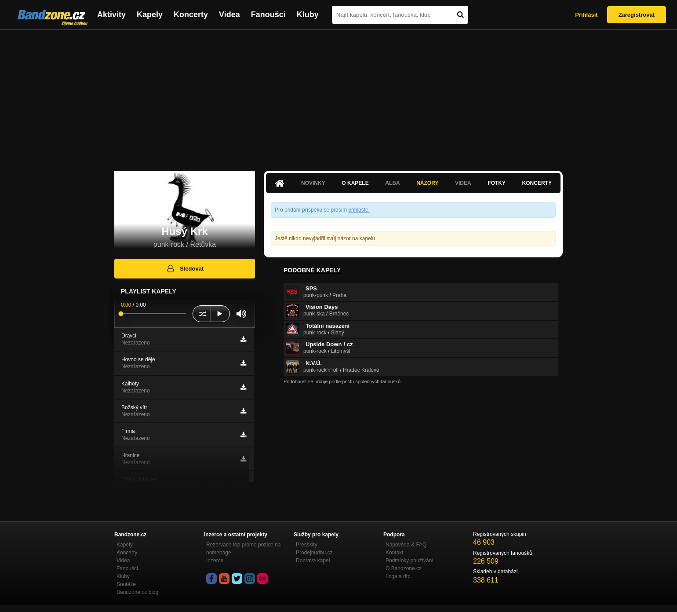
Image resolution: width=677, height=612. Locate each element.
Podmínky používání (409, 560)
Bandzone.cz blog (137, 592)
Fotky (497, 183)
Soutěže (126, 584)
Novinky (313, 183)
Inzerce (214, 560)
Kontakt (395, 553)
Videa (229, 14)
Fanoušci (268, 14)
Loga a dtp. (399, 576)
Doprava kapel (313, 560)
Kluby (308, 14)
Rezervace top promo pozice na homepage (243, 549)
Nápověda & (406, 545)
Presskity (306, 545)
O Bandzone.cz (404, 568)
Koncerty (191, 14)
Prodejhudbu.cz (314, 553)
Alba (392, 183)
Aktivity (111, 14)
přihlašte (358, 210)
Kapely (150, 14)
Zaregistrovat (637, 14)
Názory (427, 183)
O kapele (355, 183)
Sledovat (185, 268)
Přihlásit (586, 14)
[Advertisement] (338, 96)
